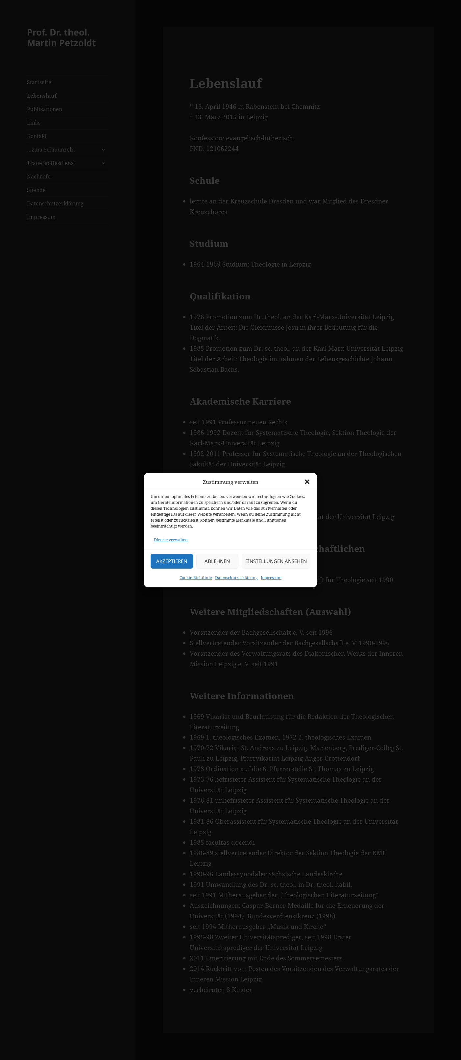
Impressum (271, 577)
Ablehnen (217, 561)
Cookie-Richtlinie (196, 577)
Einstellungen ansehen (276, 561)
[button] (307, 482)
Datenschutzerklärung (236, 577)
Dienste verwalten (171, 540)
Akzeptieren (171, 561)
